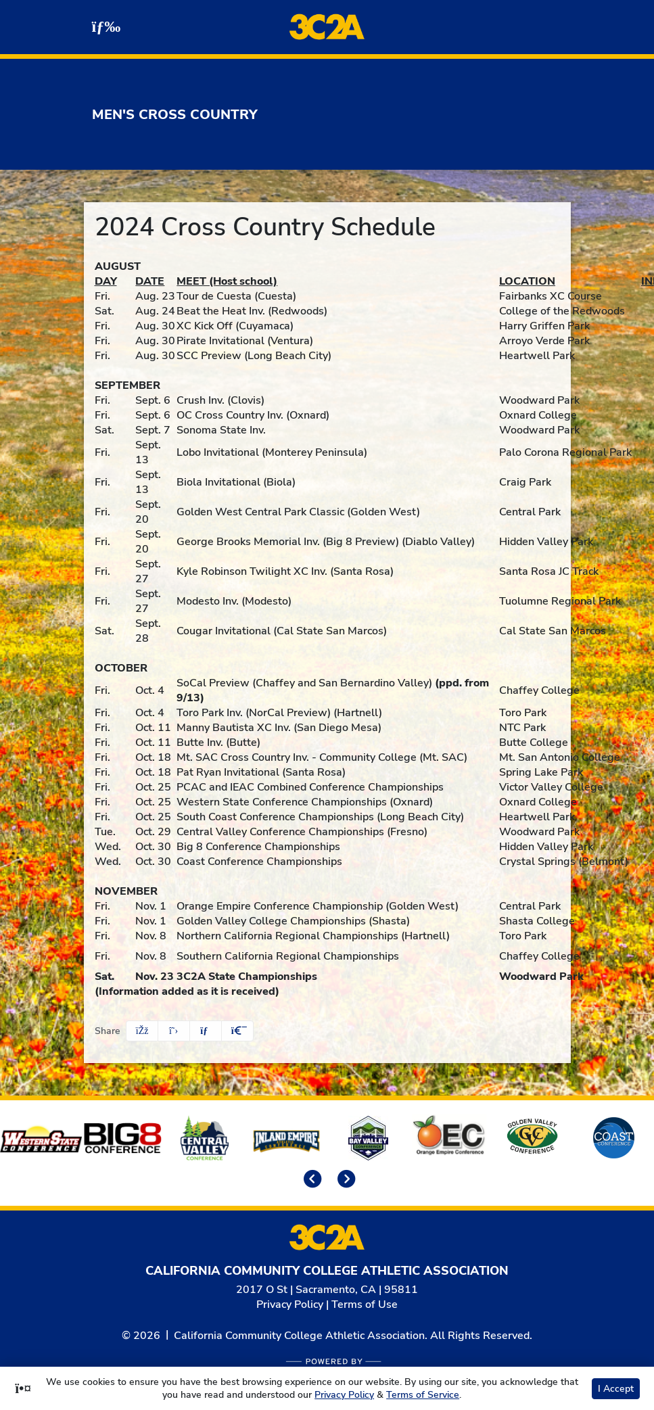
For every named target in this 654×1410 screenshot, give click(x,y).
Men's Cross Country (175, 114)
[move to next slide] (344, 1180)
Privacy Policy (289, 1304)
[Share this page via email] (205, 1030)
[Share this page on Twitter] (174, 1030)
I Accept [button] (616, 1388)
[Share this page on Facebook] (142, 1030)
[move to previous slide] (310, 1180)
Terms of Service (422, 1394)
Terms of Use (364, 1304)
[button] (237, 1030)
